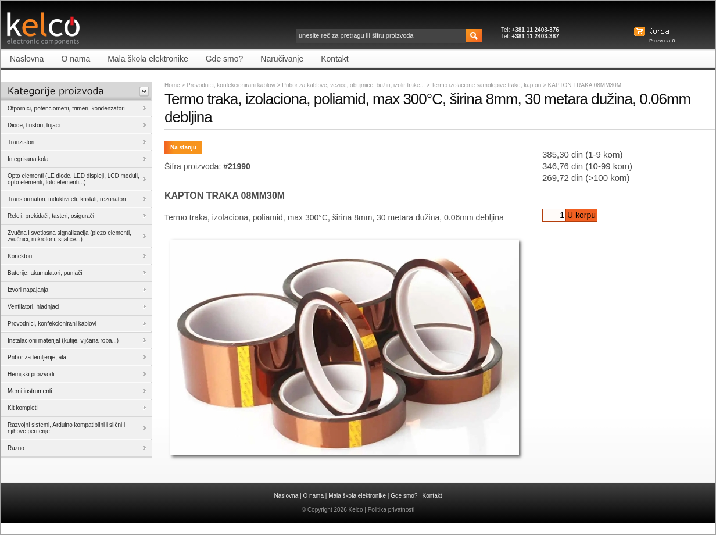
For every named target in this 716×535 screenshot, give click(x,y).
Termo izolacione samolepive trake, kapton (487, 85)
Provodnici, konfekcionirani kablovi (231, 85)
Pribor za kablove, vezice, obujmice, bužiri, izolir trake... (354, 85)
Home (172, 85)
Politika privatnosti (391, 510)
